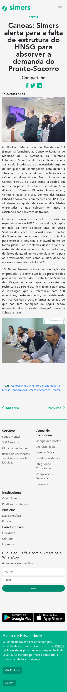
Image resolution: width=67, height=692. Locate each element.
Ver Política (12, 670)
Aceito (9, 683)
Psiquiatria (42, 484)
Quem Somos (11, 498)
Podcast (7, 521)
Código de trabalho (48, 441)
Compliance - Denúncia (44, 476)
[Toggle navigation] (60, 7)
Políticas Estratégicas (15, 504)
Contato (7, 539)
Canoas (16, 386)
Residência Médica (48, 458)
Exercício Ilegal (45, 447)
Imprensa (8, 544)
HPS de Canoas (39, 386)
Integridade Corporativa (43, 466)
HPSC (25, 386)
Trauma (56, 390)
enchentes (43, 390)
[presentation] (29, 603)
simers (16, 8)
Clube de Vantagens (15, 448)
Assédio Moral (45, 453)
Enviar (33, 588)
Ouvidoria (8, 533)
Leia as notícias (11, 516)
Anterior (10, 408)
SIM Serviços (10, 442)
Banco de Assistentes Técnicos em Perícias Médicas (16, 458)
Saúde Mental (11, 437)
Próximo (56, 408)
